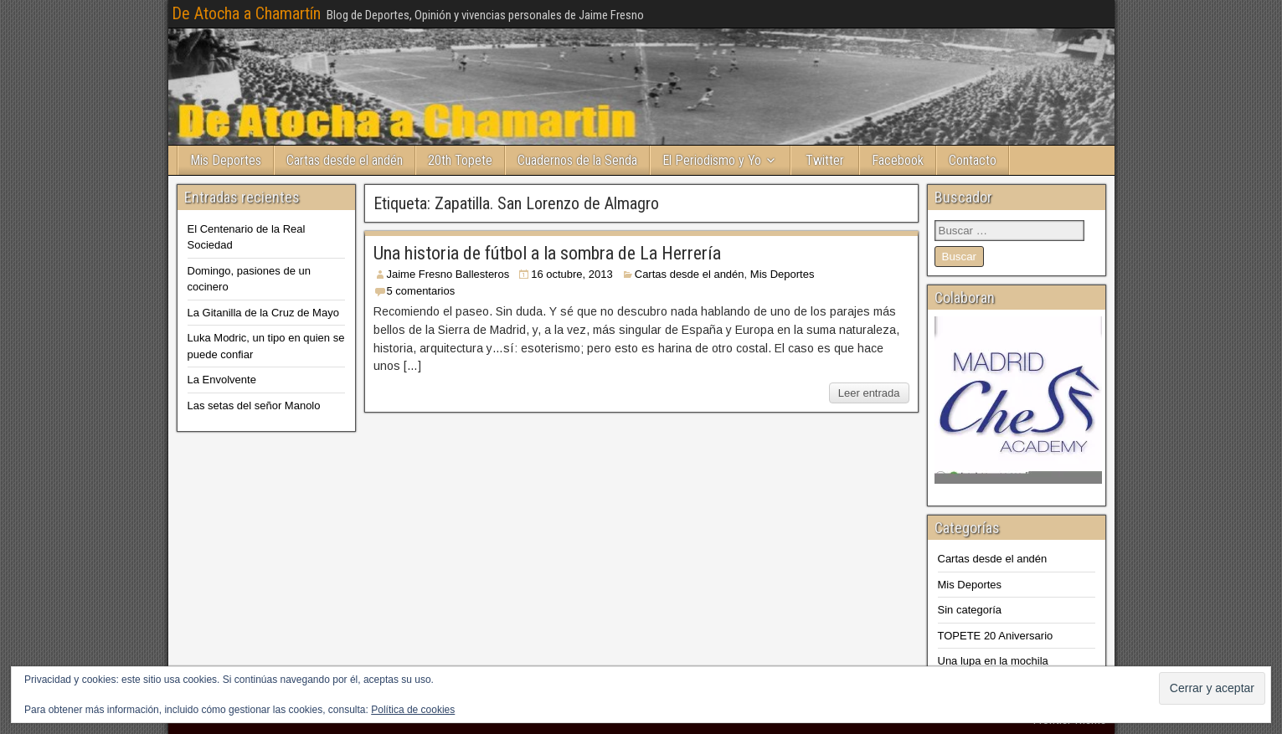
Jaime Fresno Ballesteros (448, 274)
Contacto (972, 160)
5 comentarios (421, 291)
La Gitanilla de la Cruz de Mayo (263, 312)
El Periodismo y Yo (711, 160)
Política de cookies (413, 710)
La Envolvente (222, 379)
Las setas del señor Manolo (254, 405)
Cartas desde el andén (344, 160)
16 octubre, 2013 (572, 274)
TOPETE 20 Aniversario (995, 635)
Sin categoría (970, 609)
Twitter (825, 160)
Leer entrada (869, 393)
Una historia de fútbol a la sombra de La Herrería (547, 253)
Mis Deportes (225, 160)
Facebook (898, 160)
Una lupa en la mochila (993, 660)
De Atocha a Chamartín (246, 13)
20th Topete (460, 160)
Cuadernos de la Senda (577, 160)
